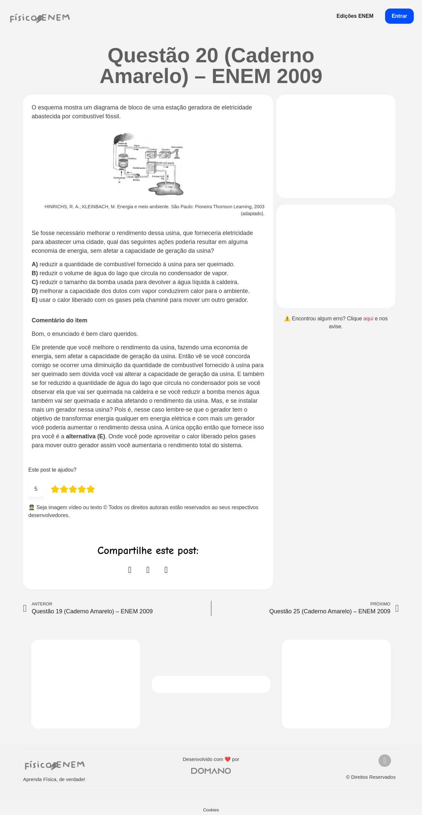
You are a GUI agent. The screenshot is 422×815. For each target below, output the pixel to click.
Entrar (399, 16)
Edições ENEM (355, 16)
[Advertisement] (336, 146)
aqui (368, 318)
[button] (129, 570)
